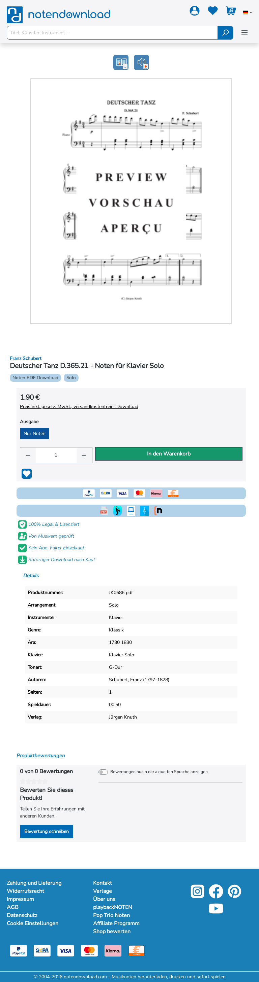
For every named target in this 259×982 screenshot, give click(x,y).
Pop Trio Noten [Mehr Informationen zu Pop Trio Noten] (111, 915)
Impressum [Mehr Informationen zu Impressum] (20, 899)
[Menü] (244, 32)
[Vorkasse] (136, 950)
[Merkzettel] (213, 12)
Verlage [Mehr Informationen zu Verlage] (102, 891)
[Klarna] (113, 950)
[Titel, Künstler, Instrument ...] (112, 33)
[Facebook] (216, 896)
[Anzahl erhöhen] (84, 455)
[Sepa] (42, 950)
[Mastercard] (89, 950)
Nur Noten (35, 433)
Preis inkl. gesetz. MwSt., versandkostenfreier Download (79, 406)
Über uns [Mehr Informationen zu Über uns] (104, 899)
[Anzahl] (56, 455)
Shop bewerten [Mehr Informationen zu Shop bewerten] (112, 931)
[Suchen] (225, 33)
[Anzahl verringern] (28, 455)
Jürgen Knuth (123, 717)
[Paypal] (18, 950)
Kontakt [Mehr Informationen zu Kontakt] (102, 883)
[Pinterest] (234, 896)
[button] (141, 62)
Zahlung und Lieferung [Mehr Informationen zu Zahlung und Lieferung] (34, 883)
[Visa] (66, 950)
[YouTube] (216, 913)
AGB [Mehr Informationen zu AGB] (13, 907)
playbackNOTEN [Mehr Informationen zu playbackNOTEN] (112, 907)
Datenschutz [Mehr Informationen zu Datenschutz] (22, 915)
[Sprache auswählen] (247, 13)
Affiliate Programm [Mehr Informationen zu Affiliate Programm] (116, 923)
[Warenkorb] (231, 12)
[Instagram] (197, 896)
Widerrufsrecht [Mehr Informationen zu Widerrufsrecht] (25, 891)
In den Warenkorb (169, 454)
